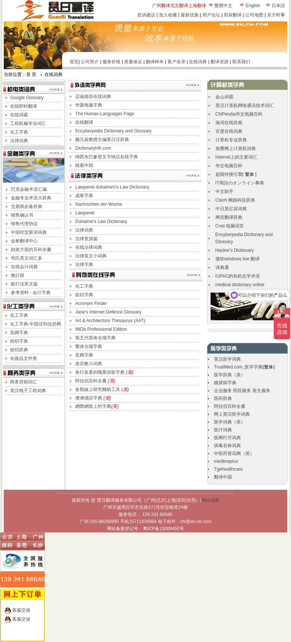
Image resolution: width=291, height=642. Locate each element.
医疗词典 (223, 429)
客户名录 (177, 61)
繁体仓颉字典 (88, 346)
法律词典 (19, 140)
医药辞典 (223, 398)
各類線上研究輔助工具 (98, 389)
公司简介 (90, 61)
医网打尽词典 (227, 437)
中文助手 (224, 191)
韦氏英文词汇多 (26, 258)
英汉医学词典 (227, 359)
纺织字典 (19, 341)
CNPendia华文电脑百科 (239, 114)
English (253, 5)
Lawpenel (84, 212)
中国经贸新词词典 (29, 232)
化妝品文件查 (23, 358)
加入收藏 (168, 15)
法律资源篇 (86, 238)
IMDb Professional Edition (101, 329)
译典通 (222, 267)
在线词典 (198, 61)
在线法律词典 (88, 247)
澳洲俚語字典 (89, 398)
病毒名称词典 (227, 445)
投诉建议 (146, 15)
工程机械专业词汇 (28, 123)
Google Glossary (26, 97)
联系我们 (241, 61)
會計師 (17, 275)
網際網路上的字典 (93, 406)
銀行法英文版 (24, 284)
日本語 (278, 5)
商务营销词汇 (23, 382)
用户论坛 (211, 15)
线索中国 (84, 165)
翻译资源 (220, 61)
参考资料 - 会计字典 (31, 292)
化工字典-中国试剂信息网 (35, 324)
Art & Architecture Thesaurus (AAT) (110, 320)
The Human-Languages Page (104, 113)
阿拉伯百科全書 (91, 380)
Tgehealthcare (228, 469)
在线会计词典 (24, 266)
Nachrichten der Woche (98, 204)
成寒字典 (84, 195)
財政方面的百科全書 (31, 249)
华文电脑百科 (228, 165)
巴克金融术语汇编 (29, 189)
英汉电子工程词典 (28, 390)
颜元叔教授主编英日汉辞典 (102, 139)
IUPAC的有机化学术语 (237, 276)
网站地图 (210, 500)
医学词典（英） (229, 422)
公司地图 (254, 15)
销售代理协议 (24, 223)
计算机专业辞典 (231, 140)
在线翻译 (84, 122)
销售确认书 (22, 215)
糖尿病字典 (225, 382)
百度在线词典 (228, 131)
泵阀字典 (19, 332)
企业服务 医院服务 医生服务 (242, 390)
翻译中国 (223, 477)
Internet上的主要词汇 (236, 157)
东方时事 (276, 15)
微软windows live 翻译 (237, 259)
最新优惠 (190, 15)
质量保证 (133, 61)
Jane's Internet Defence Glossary (108, 312)
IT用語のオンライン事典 (239, 183)
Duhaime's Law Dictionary (101, 221)
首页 (74, 61)
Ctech (235, 200)
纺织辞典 (19, 349)
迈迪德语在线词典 (93, 96)
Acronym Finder (91, 303)
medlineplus (226, 461)
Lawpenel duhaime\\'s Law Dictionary (112, 187)
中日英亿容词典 (231, 208)
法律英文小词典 (91, 256)
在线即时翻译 (23, 106)
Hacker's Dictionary (234, 250)
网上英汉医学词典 (232, 414)
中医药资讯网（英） (234, 453)
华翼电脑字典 (88, 105)
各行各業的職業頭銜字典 (104, 372)
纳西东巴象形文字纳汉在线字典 (106, 156)
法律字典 (84, 264)
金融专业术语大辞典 (31, 198)
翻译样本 (155, 61)
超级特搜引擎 (228, 174)
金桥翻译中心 (24, 241)
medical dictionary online (239, 284)
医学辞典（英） (229, 374)
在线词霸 (19, 114)
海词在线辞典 (228, 122)
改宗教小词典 (88, 363)
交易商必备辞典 (26, 206)
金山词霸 (224, 97)
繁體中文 (223, 5)
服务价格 (111, 61)
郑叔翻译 (233, 15)
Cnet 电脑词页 (229, 226)
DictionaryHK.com (93, 148)
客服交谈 (21, 610)
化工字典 (19, 132)
